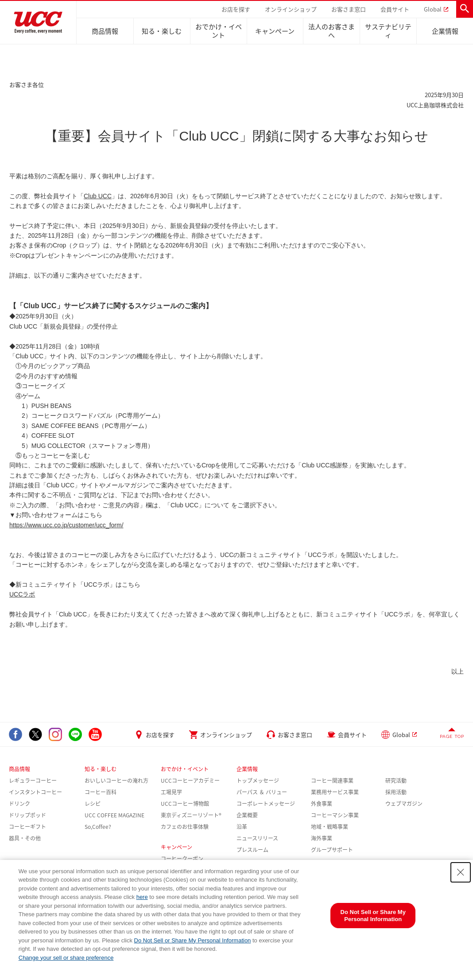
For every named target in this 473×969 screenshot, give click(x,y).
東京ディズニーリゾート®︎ (191, 815)
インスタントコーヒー (35, 792)
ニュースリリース (257, 838)
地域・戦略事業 (329, 827)
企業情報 (445, 31)
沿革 (242, 827)
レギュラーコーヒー (33, 781)
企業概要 (247, 815)
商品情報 (105, 31)
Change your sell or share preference (66, 957)
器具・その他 (25, 838)
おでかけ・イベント (218, 31)
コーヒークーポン (182, 859)
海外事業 (321, 838)
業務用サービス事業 (335, 792)
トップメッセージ (258, 781)
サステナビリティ (388, 31)
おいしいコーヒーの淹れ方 (116, 781)
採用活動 (396, 792)
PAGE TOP (452, 736)
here (142, 897)
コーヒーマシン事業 (335, 815)
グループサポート (332, 850)
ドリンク (19, 804)
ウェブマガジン (404, 804)
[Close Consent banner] (460, 872)
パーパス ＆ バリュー (262, 792)
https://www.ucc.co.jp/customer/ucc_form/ (66, 525)
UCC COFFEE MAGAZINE (114, 815)
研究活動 (396, 781)
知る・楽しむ (162, 31)
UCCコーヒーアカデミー (190, 781)
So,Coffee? (98, 827)
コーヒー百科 (100, 792)
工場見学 (171, 792)
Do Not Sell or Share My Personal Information (192, 940)
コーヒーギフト (27, 827)
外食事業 (321, 804)
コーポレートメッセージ (266, 804)
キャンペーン (275, 31)
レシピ (93, 804)
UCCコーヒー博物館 (185, 804)
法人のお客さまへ (331, 31)
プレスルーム (252, 850)
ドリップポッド (27, 815)
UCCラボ (22, 594)
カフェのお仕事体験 (185, 827)
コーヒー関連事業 (332, 781)
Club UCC (98, 196)
